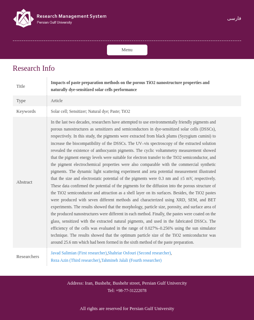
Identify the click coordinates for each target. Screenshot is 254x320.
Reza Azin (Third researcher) (75, 260)
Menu (127, 49)
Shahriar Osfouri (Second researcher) (139, 253)
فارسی (234, 18)
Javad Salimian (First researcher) (79, 253)
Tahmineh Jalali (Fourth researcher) (131, 260)
